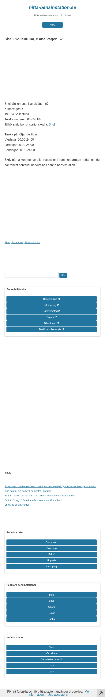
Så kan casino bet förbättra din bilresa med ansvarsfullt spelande (40, 495)
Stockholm (51, 542)
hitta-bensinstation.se (52, 7)
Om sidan (51, 653)
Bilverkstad (50, 323)
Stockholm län (32, 242)
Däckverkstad (50, 311)
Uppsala (51, 560)
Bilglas (50, 317)
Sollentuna (17, 242)
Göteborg (51, 548)
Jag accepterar (58, 694)
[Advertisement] (52, 72)
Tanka (51, 619)
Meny (52, 25)
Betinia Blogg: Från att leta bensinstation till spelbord (33, 500)
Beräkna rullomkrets (50, 329)
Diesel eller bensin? (51, 659)
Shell (52, 124)
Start (51, 647)
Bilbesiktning (50, 299)
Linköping (51, 566)
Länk (51, 665)
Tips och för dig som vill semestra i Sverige (28, 491)
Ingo (51, 594)
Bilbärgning (50, 305)
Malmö (51, 554)
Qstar (52, 612)
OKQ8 (51, 606)
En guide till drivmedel (17, 504)
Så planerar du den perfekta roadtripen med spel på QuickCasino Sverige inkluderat (50, 486)
